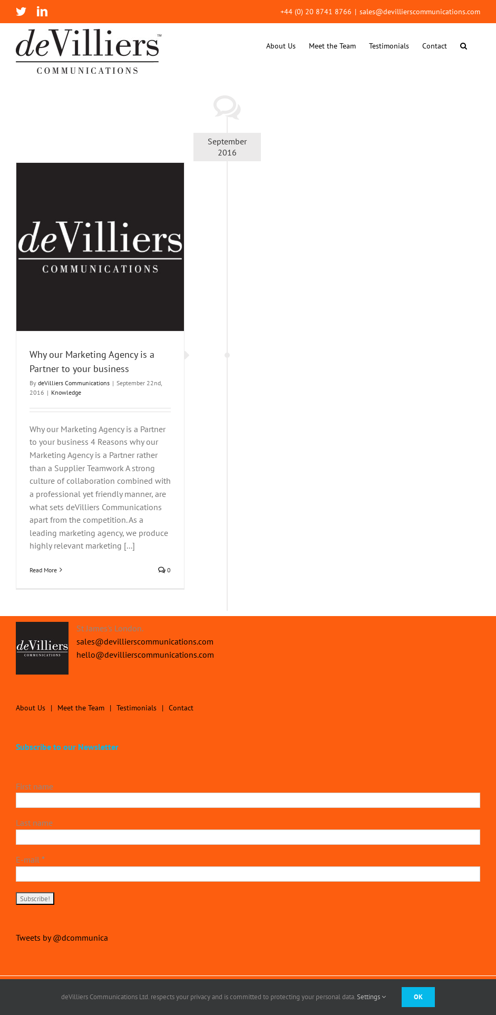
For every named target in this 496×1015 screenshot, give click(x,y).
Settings (371, 996)
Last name (34, 822)
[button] (463, 45)
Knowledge (66, 392)
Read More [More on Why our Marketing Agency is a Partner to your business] (43, 570)
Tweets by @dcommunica (62, 937)
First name (34, 786)
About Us (30, 708)
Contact (181, 708)
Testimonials (136, 708)
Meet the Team (80, 708)
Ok (418, 996)
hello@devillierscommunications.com (145, 654)
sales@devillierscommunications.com (419, 11)
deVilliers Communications (74, 383)
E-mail (30, 859)
